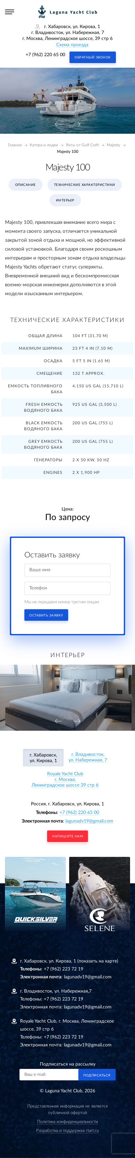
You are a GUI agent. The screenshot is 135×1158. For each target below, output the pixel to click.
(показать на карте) (97, 961)
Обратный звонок (92, 57)
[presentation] (58, 124)
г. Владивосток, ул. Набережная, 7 (87, 757)
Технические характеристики (84, 185)
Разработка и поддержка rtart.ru (67, 1131)
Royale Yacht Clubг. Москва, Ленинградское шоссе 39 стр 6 (65, 780)
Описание (25, 185)
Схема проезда (72, 45)
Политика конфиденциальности (67, 1122)
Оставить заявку (46, 615)
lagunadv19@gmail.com (89, 821)
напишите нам (67, 836)
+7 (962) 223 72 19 (63, 969)
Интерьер (65, 200)
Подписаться (97, 1075)
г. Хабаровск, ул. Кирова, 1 (43, 758)
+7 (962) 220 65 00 (45, 55)
